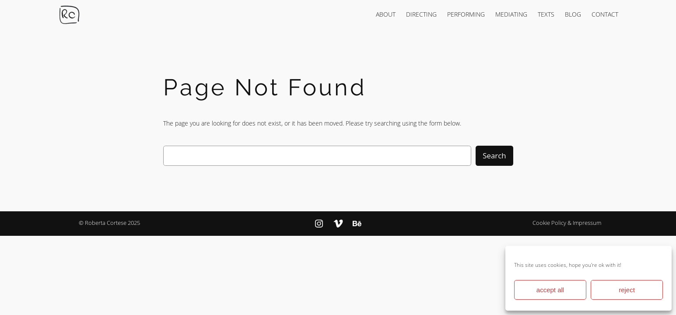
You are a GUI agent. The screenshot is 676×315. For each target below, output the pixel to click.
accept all (550, 290)
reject (627, 290)
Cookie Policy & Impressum (566, 223)
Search (494, 155)
